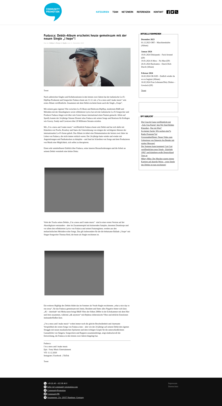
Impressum (172, 383)
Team (115, 12)
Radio (65, 43)
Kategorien (102, 12)
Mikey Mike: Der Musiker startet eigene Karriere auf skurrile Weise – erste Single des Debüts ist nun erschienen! (158, 162)
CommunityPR (53, 394)
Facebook (57, 355)
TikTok (66, 355)
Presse (58, 43)
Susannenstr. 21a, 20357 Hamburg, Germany (65, 397)
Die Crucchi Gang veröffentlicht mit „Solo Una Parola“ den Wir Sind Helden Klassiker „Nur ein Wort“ (157, 125)
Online (51, 43)
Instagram (48, 355)
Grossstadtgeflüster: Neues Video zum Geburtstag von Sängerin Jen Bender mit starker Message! (157, 140)
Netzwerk (127, 12)
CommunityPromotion (56, 390)
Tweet (46, 91)
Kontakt (158, 12)
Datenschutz (173, 386)
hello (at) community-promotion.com (62, 387)
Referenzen (143, 12)
